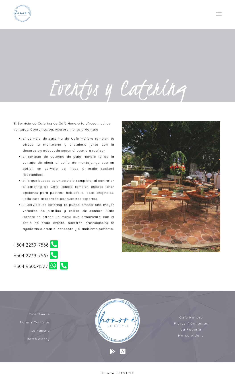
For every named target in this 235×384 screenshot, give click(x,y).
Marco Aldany (38, 339)
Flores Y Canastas (34, 322)
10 (194, 257)
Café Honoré (39, 314)
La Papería (40, 331)
